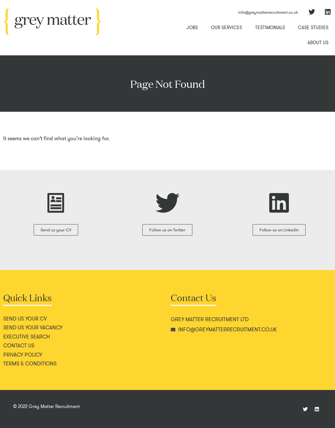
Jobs (192, 27)
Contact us (18, 345)
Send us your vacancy (32, 327)
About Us (318, 42)
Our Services (226, 27)
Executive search (26, 337)
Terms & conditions (30, 363)
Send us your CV (25, 319)
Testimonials (270, 27)
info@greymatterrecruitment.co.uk (268, 12)
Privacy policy (22, 355)
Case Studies (313, 27)
